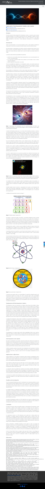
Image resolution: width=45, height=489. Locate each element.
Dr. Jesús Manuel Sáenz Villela (11, 27)
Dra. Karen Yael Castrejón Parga (11, 29)
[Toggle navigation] (43, 6)
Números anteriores (22, 1)
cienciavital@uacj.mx (18, 475)
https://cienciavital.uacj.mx (11, 475)
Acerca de (28, 1)
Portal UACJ (41, 1)
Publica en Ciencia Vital (34, 1)
